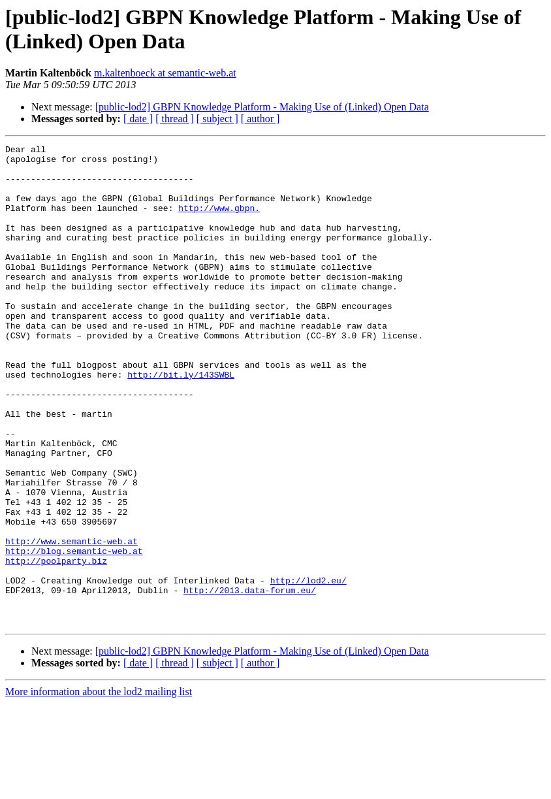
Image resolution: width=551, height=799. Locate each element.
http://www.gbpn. (219, 221)
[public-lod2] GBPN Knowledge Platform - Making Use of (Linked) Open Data (262, 106)
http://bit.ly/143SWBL (180, 421)
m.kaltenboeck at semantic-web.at (165, 72)
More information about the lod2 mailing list (98, 787)
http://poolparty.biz (56, 645)
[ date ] (138, 118)
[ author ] (260, 118)
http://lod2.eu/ (308, 668)
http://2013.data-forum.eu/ (249, 680)
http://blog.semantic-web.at (74, 633)
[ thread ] (174, 118)
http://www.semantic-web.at (71, 621)
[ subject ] (217, 118)
